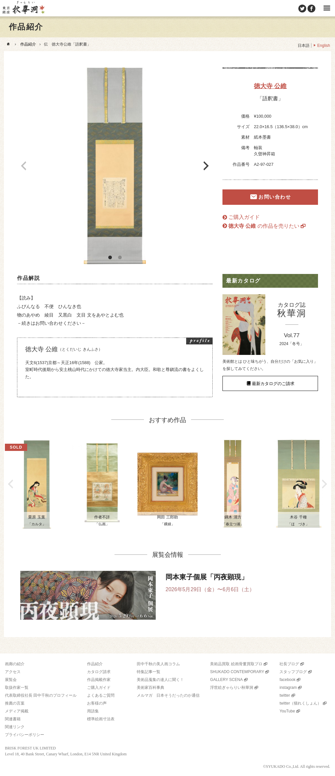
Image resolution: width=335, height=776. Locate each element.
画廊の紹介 (15, 664)
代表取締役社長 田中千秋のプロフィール (41, 695)
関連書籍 (13, 719)
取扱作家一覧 (16, 687)
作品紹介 (28, 44)
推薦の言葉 (15, 703)
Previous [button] (23, 166)
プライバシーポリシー (24, 734)
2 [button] (119, 257)
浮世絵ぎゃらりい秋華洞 (231, 687)
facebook (287, 679)
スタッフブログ (293, 671)
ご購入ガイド (244, 217)
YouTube (287, 711)
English (323, 45)
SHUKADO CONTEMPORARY (237, 671)
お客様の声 (97, 703)
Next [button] (206, 166)
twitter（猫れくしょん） (300, 703)
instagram (288, 687)
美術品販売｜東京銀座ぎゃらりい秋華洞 (23, 8)
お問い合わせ (274, 197)
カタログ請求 (99, 671)
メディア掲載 (16, 711)
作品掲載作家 (99, 679)
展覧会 (11, 679)
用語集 (93, 711)
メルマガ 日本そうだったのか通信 (168, 695)
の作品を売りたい (263, 226)
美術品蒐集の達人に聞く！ (160, 679)
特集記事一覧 (148, 671)
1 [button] (110, 257)
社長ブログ (289, 664)
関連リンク (15, 727)
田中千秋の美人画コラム (158, 664)
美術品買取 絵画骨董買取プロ (236, 664)
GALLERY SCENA (226, 679)
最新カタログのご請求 (273, 383)
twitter (284, 695)
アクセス (13, 671)
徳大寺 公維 (270, 86)
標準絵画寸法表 (101, 719)
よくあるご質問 (101, 695)
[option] (115, 166)
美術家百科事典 (150, 687)
